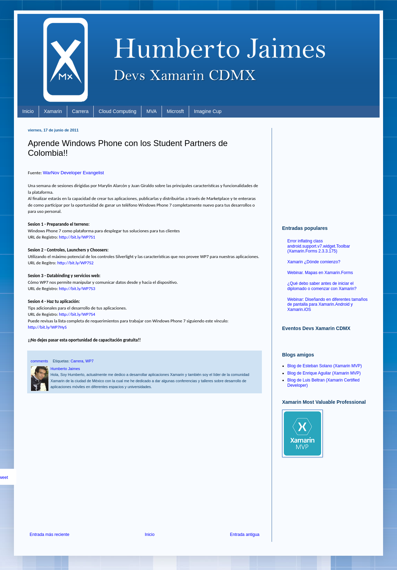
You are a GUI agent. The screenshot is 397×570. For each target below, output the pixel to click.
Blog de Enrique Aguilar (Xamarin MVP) (324, 373)
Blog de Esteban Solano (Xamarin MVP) (324, 365)
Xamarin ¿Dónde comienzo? (313, 261)
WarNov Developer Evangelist (73, 172)
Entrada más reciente (49, 534)
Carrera (80, 111)
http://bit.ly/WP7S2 (75, 262)
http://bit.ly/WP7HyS (47, 327)
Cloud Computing (117, 111)
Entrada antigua (244, 534)
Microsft (175, 111)
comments (39, 361)
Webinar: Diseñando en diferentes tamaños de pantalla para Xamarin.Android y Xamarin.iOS (327, 304)
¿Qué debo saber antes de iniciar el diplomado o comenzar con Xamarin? (322, 286)
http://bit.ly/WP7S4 (77, 314)
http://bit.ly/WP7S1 (77, 237)
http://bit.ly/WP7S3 (77, 288)
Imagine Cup (207, 111)
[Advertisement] (144, 474)
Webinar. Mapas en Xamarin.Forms (320, 272)
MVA (151, 111)
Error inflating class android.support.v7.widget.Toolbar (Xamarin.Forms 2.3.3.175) (318, 246)
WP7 (89, 361)
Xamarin (53, 111)
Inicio (28, 111)
